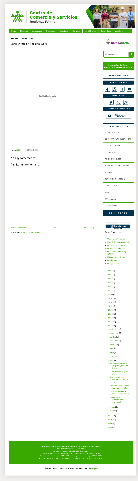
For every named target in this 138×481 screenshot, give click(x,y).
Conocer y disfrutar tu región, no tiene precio (119, 393)
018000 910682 (97, 458)
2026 (110, 271)
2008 (110, 428)
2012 (110, 326)
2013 (110, 322)
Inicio (13, 31)
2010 (110, 420)
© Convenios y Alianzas (116, 257)
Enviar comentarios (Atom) (31, 232)
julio (112, 349)
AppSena (119, 31)
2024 (110, 279)
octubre (113, 337)
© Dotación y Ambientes (116, 249)
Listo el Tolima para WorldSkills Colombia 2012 (119, 380)
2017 (110, 306)
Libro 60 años (90, 31)
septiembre (114, 341)
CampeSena (105, 31)
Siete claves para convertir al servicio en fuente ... (119, 387)
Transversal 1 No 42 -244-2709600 (74, 449)
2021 (110, 291)
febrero (113, 411)
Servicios (76, 31)
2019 (110, 298)
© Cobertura (112, 260)
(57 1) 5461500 (74, 451)
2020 (110, 294)
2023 (110, 283)
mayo (112, 357)
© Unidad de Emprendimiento (118, 242)
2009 (110, 424)
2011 (110, 416)
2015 (110, 314)
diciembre (114, 329)
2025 (110, 275)
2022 (110, 287)
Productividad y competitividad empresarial (116, 400)
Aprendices (37, 31)
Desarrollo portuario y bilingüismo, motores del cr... (119, 366)
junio (112, 353)
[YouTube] (129, 89)
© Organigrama (113, 264)
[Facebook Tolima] (111, 102)
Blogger (94, 469)
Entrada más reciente (19, 228)
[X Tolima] (118, 102)
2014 (110, 318)
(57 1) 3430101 (66, 458)
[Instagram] (114, 89)
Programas (50, 31)
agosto (113, 345)
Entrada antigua (89, 228)
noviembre (114, 333)
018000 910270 (97, 456)
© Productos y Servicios (116, 245)
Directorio (64, 31)
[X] (122, 89)
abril (112, 361)
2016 (110, 310)
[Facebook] (107, 89)
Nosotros (24, 31)
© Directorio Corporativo (117, 239)
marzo (112, 407)
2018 (110, 302)
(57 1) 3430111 (65, 456)
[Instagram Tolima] (125, 102)
